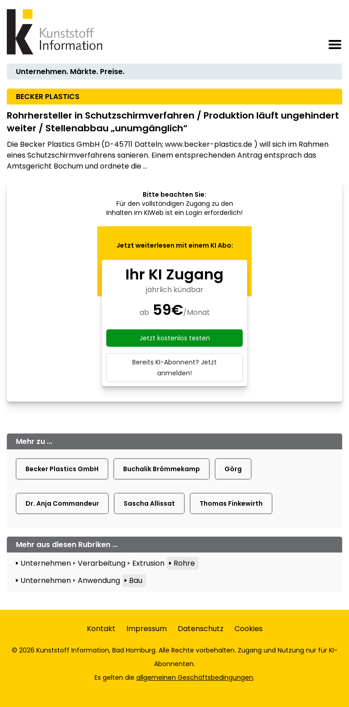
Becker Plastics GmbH (62, 468)
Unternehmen (45, 563)
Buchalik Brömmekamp (161, 468)
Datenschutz (201, 628)
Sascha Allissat (149, 503)
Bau (135, 580)
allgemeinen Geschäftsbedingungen (194, 677)
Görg (233, 468)
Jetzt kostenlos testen (175, 338)
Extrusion (148, 563)
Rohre (184, 563)
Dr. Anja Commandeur (62, 503)
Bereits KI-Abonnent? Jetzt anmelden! (174, 368)
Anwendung (99, 580)
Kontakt (101, 628)
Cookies (248, 628)
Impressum (146, 628)
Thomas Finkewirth (231, 503)
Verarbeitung (101, 563)
